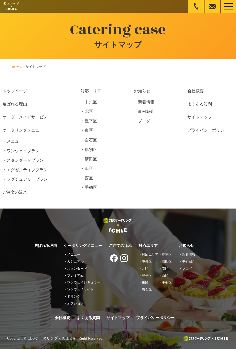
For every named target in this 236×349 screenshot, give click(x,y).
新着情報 (146, 102)
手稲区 (91, 187)
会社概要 (195, 91)
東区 (89, 130)
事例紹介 (146, 111)
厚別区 (91, 149)
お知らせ (142, 91)
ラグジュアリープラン (27, 179)
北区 (89, 111)
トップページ (15, 91)
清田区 (91, 159)
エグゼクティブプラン (27, 170)
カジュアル (75, 261)
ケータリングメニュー (23, 130)
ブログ (144, 121)
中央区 (91, 102)
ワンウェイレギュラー (83, 282)
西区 (89, 178)
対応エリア (91, 91)
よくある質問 (199, 104)
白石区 (91, 140)
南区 (89, 168)
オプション (75, 303)
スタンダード (77, 268)
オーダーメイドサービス (25, 117)
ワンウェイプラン (23, 151)
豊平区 (91, 121)
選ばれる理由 (15, 104)
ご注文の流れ (15, 192)
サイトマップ (199, 117)
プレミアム (75, 275)
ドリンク (73, 296)
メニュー (15, 141)
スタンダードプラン (25, 160)
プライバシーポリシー (207, 130)
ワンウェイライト (80, 289)
